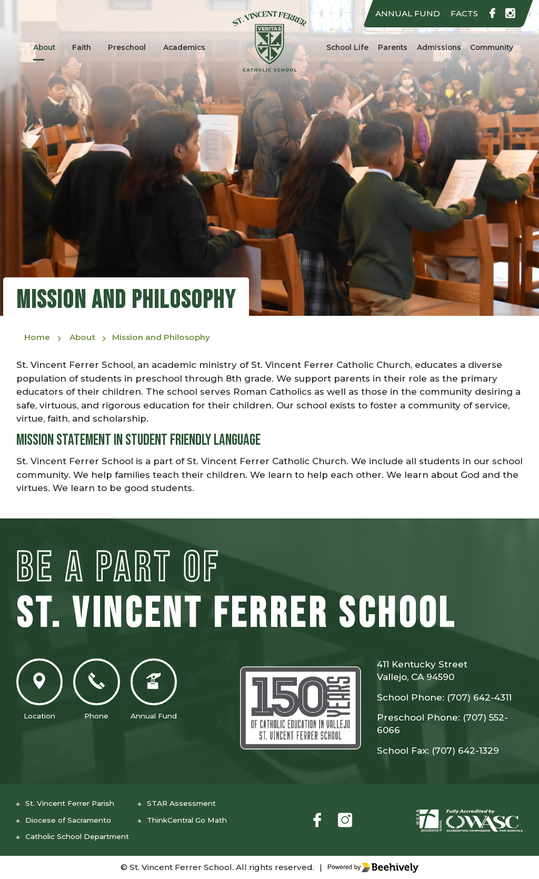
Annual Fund (169, 693)
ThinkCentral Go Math (205, 820)
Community (492, 47)
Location (42, 693)
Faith (81, 47)
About (43, 47)
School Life (346, 47)
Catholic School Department (84, 837)
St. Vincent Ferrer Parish (75, 803)
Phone (105, 693)
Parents (391, 47)
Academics (185, 47)
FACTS (459, 13)
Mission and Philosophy (177, 338)
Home (38, 338)
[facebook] (489, 14)
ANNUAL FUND (398, 13)
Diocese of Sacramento (73, 820)
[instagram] (509, 14)
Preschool (127, 47)
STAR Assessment (198, 803)
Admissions (438, 47)
